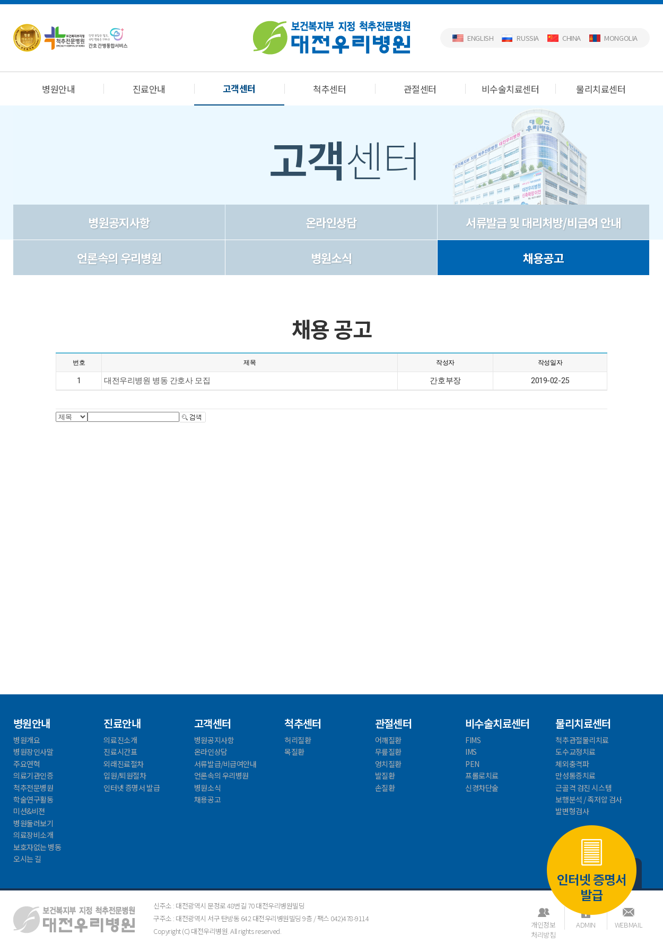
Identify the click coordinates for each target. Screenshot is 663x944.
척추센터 (329, 88)
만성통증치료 (575, 775)
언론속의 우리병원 (119, 257)
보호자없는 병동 (37, 847)
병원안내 (58, 88)
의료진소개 (120, 740)
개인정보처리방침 (543, 925)
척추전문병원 (33, 787)
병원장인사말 (33, 751)
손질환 (385, 787)
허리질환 (297, 740)
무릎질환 (388, 751)
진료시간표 (120, 751)
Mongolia (621, 38)
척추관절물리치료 (582, 740)
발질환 (385, 775)
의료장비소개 (33, 835)
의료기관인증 (33, 775)
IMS (471, 751)
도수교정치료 (575, 751)
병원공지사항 (119, 222)
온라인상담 (331, 222)
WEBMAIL (628, 925)
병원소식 (331, 257)
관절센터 (420, 88)
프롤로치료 (482, 775)
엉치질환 (388, 763)
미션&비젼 (29, 811)
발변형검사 (572, 811)
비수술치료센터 (510, 88)
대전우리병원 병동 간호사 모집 (157, 380)
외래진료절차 (123, 763)
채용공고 (543, 257)
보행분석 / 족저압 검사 (588, 799)
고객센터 (239, 88)
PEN (472, 763)
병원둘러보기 (33, 823)
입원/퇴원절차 (124, 775)
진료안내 (149, 88)
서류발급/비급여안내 (225, 763)
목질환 (294, 751)
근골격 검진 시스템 (583, 787)
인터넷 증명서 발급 (591, 869)
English (480, 38)
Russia (528, 38)
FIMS (473, 740)
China (571, 38)
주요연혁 (26, 763)
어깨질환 (388, 740)
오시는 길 (27, 858)
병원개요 (26, 740)
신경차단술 (482, 787)
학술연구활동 (33, 799)
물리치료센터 (600, 88)
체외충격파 (572, 763)
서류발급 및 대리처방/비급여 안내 (543, 222)
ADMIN (586, 925)
